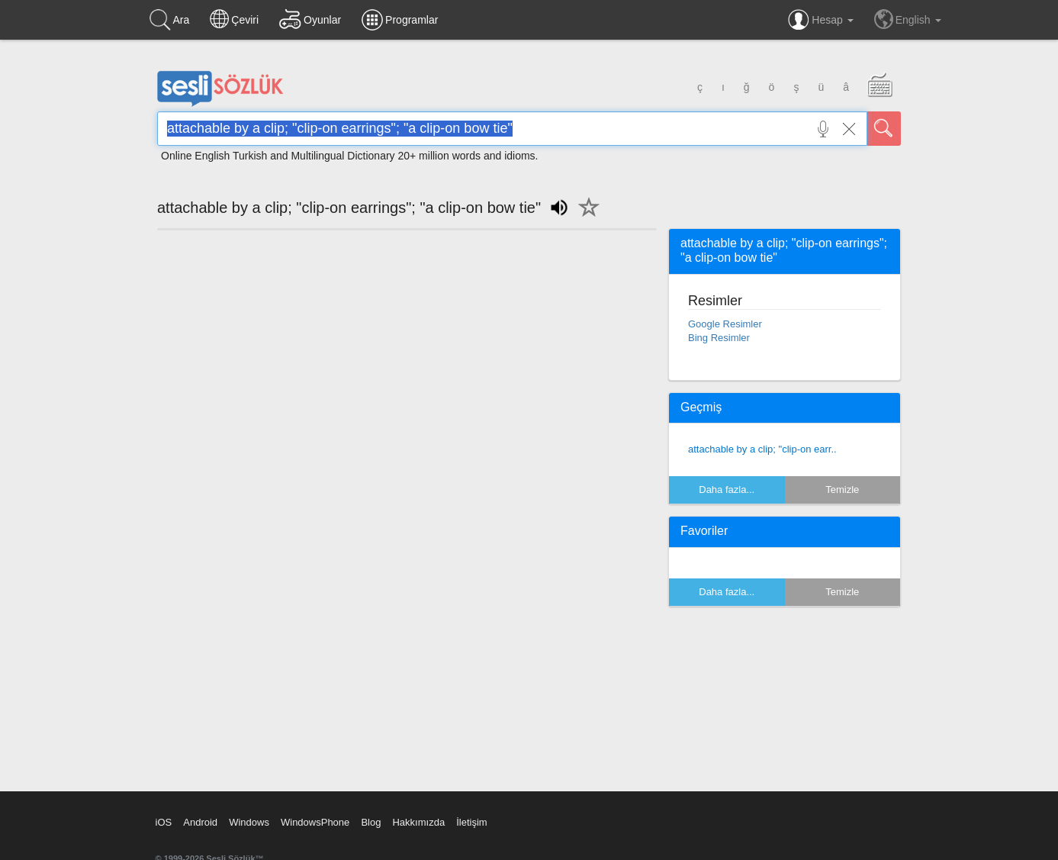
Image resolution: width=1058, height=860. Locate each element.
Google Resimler (725, 324)
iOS (164, 822)
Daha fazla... (726, 489)
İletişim (471, 822)
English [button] (907, 19)
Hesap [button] (820, 20)
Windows (249, 822)
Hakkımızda (418, 822)
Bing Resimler (719, 337)
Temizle (842, 489)
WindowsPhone (315, 822)
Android (200, 822)
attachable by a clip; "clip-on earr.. (762, 449)
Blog (371, 822)
